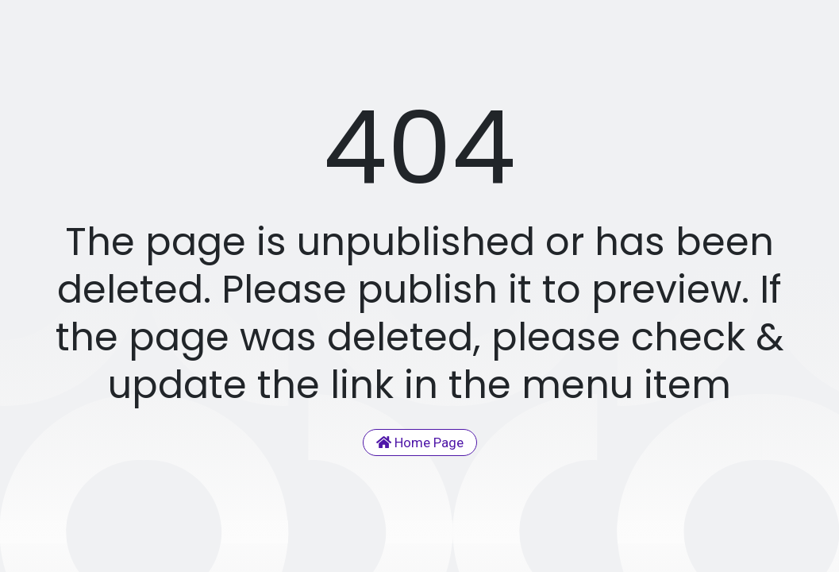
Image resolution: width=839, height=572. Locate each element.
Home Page (420, 442)
